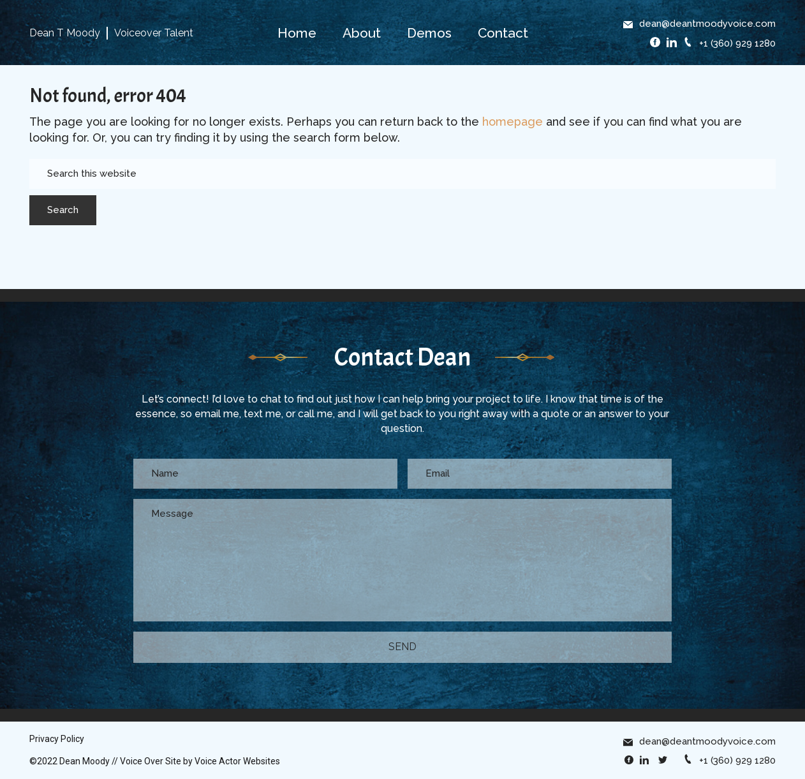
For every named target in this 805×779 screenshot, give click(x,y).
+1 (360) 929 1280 (729, 43)
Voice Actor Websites (237, 761)
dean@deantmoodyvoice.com (699, 23)
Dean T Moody (64, 33)
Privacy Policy (56, 739)
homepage (512, 121)
